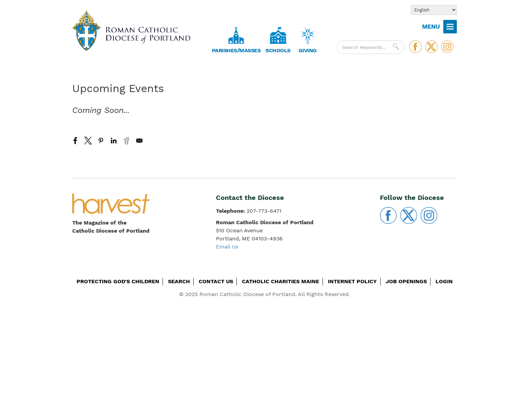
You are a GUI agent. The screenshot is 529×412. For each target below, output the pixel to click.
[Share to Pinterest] (101, 141)
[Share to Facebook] (75, 141)
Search (179, 281)
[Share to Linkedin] (114, 141)
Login (444, 281)
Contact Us (216, 281)
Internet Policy (352, 281)
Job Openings (406, 281)
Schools (278, 50)
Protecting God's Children (118, 281)
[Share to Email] (139, 141)
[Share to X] (88, 141)
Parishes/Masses (236, 50)
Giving (308, 50)
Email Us (227, 246)
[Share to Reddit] (126, 141)
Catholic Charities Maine (280, 281)
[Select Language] (434, 10)
